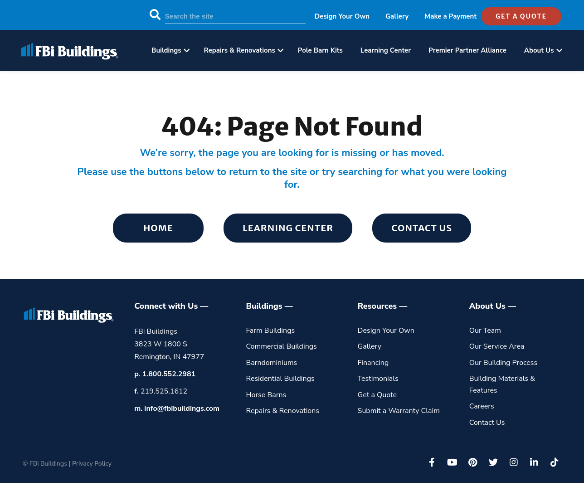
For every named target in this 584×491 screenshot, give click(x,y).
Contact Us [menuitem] (421, 227)
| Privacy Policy (90, 463)
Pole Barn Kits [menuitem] (320, 50)
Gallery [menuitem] (397, 16)
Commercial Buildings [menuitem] (281, 346)
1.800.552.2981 (169, 374)
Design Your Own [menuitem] (342, 16)
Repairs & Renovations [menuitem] (239, 50)
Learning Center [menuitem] (385, 50)
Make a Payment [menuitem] (450, 16)
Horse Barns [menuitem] (266, 395)
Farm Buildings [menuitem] (270, 330)
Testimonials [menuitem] (378, 379)
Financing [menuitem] (373, 363)
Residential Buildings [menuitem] (280, 379)
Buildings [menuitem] (166, 50)
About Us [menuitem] (539, 50)
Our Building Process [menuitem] (503, 363)
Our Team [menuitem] (485, 330)
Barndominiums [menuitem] (271, 363)
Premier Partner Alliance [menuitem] (467, 50)
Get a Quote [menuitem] (377, 395)
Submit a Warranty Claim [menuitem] (399, 411)
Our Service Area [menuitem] (497, 346)
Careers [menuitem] (481, 406)
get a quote (521, 16)
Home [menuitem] (158, 227)
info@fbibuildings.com (181, 408)
